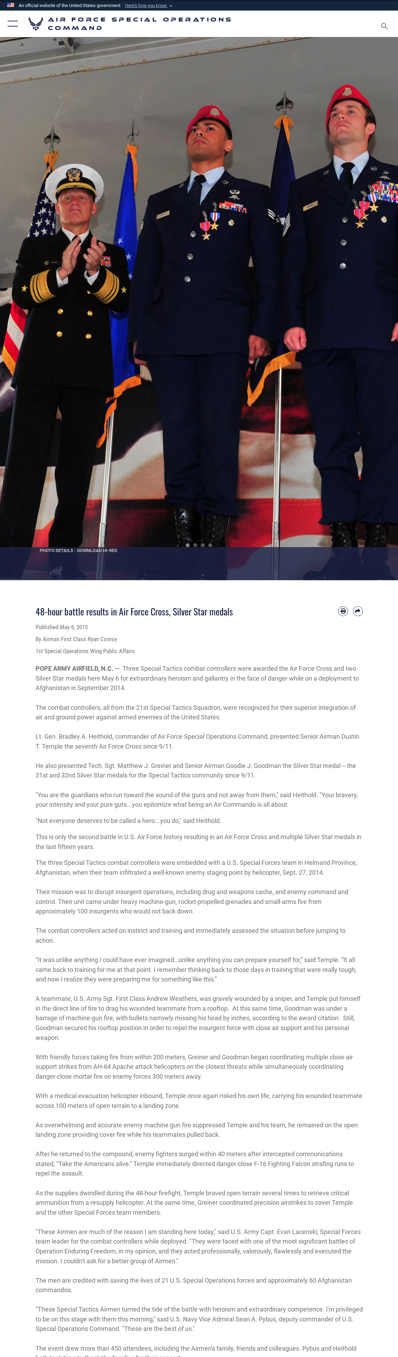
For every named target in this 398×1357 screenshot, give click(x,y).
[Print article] (343, 611)
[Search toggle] (386, 24)
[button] (149, 5)
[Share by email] (358, 611)
